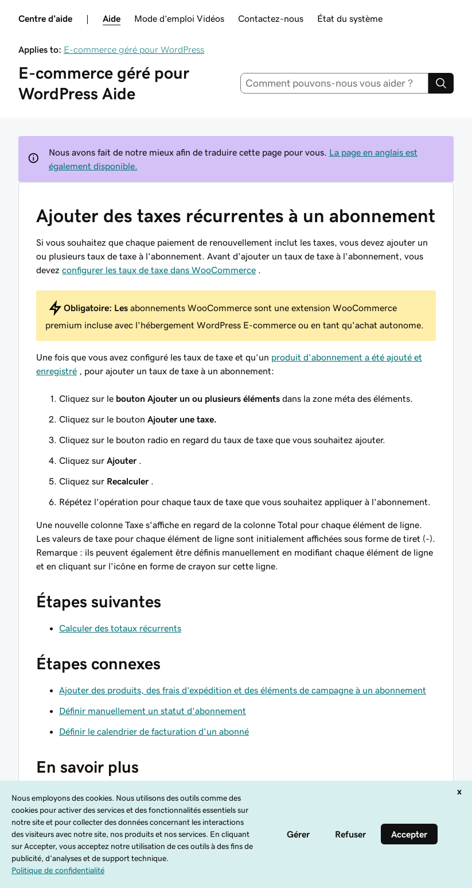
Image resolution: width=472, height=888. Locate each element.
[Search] (441, 83)
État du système (350, 18)
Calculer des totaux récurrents (120, 628)
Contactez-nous (270, 18)
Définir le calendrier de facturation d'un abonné (154, 731)
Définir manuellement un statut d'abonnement (152, 710)
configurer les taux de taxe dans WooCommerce (159, 269)
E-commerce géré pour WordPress (134, 49)
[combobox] (334, 83)
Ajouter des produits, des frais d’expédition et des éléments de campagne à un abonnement (242, 690)
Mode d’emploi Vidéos (179, 18)
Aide (111, 18)
